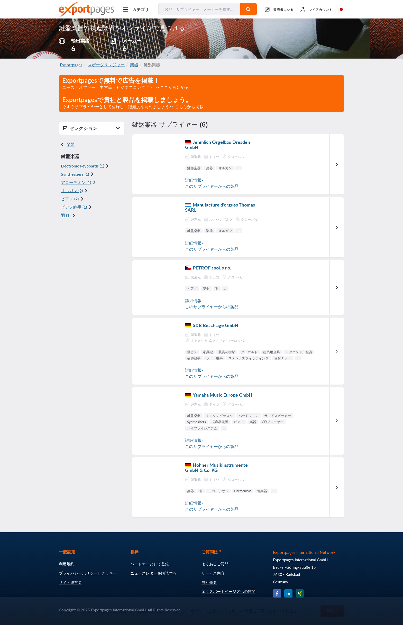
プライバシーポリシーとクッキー (88, 573)
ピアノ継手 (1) (74, 206)
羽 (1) (65, 215)
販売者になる (283, 10)
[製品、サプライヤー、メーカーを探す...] (199, 9)
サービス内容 (213, 573)
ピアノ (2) (70, 198)
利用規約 (66, 564)
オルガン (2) (72, 190)
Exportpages (71, 64)
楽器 (134, 64)
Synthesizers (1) (75, 174)
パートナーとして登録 (149, 564)
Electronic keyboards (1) (82, 165)
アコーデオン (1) (76, 182)
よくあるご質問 (215, 564)
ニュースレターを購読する (153, 573)
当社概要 (209, 582)
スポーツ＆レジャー (106, 64)
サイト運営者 (70, 582)
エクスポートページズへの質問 (228, 591)
